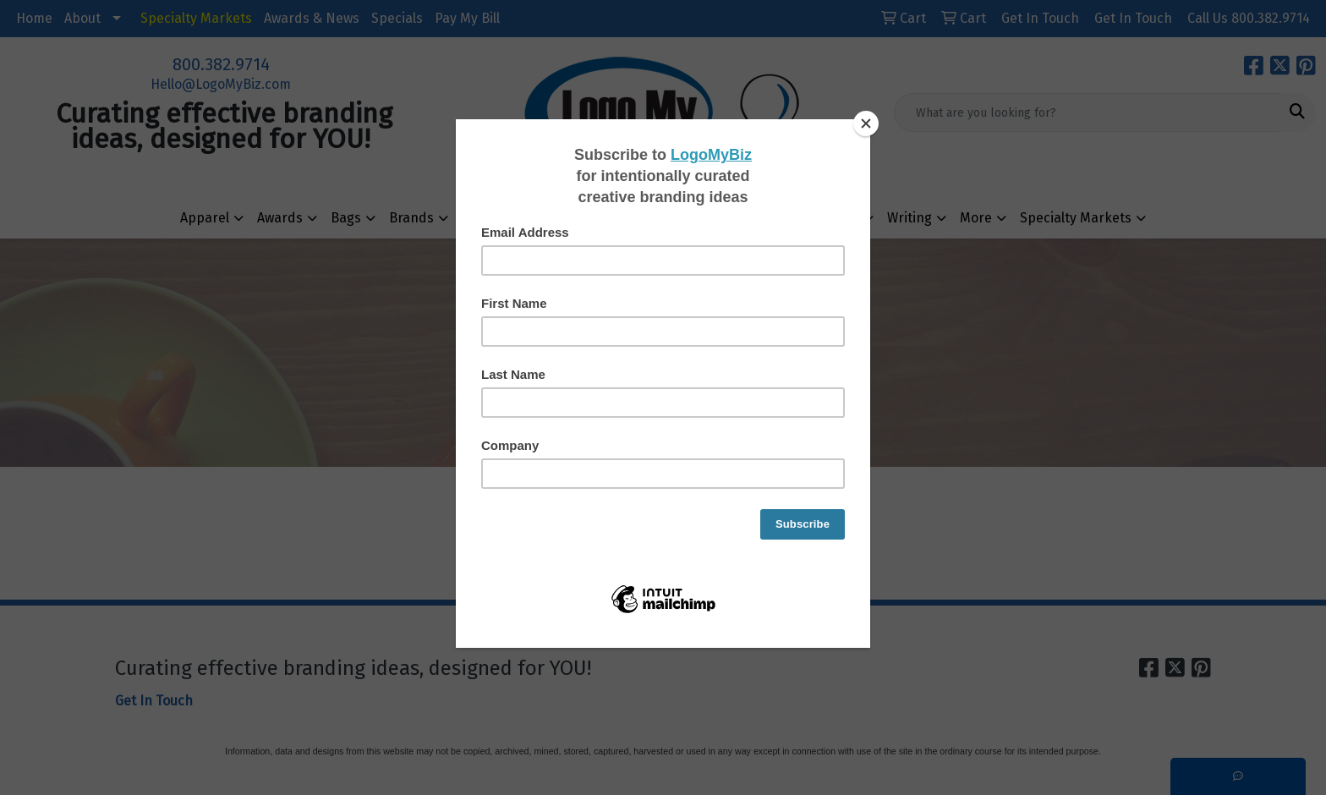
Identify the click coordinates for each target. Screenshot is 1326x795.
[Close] (866, 123)
